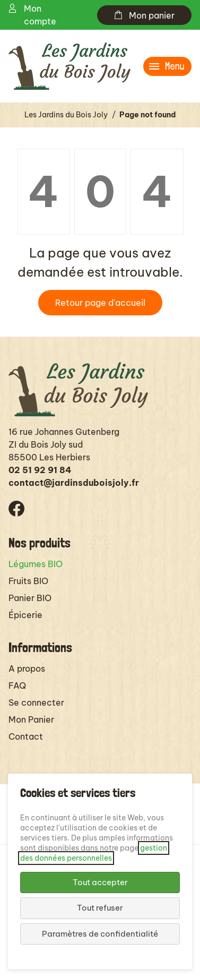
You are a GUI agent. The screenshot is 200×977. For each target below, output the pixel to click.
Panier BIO (29, 598)
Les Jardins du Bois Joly (66, 114)
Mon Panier (31, 719)
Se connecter (36, 702)
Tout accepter (100, 882)
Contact (25, 736)
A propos (26, 668)
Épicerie (25, 615)
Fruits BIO (28, 581)
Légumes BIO (35, 564)
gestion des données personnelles (93, 853)
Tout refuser (100, 908)
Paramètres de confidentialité (100, 934)
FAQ (17, 685)
